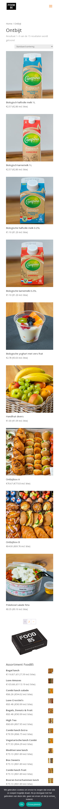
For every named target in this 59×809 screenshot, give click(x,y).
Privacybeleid (34, 804)
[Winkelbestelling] (33, 46)
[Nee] (55, 797)
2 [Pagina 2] (29, 621)
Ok (21, 804)
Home (9, 23)
